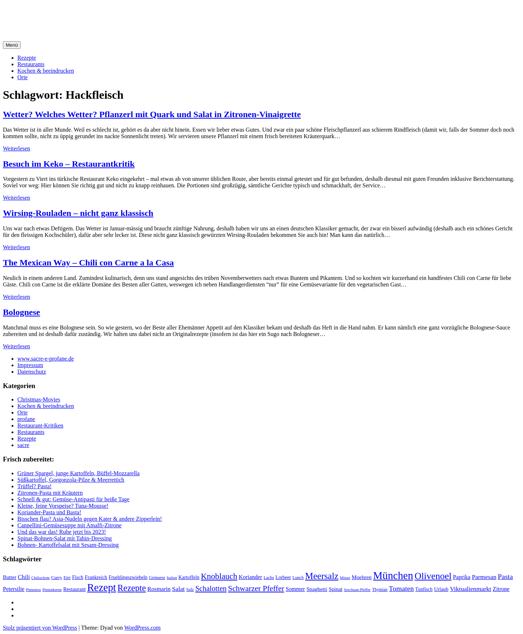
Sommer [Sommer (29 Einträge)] (295, 589)
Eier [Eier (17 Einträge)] (67, 577)
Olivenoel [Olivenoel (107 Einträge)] (432, 576)
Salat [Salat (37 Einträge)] (178, 588)
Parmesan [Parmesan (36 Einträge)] (484, 576)
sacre (23, 445)
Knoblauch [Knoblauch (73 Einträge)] (219, 576)
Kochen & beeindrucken (45, 71)
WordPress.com (142, 628)
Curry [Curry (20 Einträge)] (56, 577)
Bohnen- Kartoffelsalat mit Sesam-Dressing (68, 545)
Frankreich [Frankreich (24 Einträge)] (96, 577)
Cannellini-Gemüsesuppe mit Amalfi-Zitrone (69, 525)
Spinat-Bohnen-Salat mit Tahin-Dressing (64, 538)
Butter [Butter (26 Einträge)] (9, 577)
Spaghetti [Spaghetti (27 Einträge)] (317, 589)
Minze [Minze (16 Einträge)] (345, 577)
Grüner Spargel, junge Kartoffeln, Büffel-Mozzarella (78, 473)
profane (26, 419)
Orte (22, 77)
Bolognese (21, 312)
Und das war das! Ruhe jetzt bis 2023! (61, 532)
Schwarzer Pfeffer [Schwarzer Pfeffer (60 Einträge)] (256, 588)
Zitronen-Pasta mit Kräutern (50, 493)
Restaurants (31, 64)
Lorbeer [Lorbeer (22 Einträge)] (283, 577)
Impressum (30, 365)
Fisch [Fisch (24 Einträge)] (77, 577)
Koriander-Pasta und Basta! (49, 512)
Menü (12, 45)
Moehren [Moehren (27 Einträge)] (362, 577)
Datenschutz (31, 372)
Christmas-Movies (38, 399)
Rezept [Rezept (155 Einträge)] (101, 587)
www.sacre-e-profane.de (45, 359)
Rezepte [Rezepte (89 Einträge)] (132, 588)
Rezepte (26, 58)
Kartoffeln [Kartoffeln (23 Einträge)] (188, 577)
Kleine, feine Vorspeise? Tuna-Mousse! (63, 506)
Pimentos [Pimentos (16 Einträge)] (33, 589)
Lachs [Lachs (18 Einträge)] (268, 577)
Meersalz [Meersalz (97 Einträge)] (321, 576)
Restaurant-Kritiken (40, 425)
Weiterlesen (16, 148)
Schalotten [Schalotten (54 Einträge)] (211, 588)
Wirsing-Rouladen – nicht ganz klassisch (78, 213)
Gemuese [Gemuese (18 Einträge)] (157, 577)
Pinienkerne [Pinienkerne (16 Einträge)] (52, 589)
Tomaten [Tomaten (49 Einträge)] (401, 588)
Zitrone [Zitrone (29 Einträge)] (501, 589)
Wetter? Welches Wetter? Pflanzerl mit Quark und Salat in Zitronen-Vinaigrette (152, 114)
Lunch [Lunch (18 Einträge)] (298, 577)
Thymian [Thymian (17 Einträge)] (379, 589)
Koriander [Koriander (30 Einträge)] (250, 577)
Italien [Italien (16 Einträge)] (171, 577)
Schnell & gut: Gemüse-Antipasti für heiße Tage (73, 499)
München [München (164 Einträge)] (393, 575)
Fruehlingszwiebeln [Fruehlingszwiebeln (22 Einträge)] (128, 577)
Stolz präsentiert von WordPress (40, 628)
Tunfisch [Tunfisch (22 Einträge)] (424, 589)
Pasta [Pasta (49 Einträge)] (505, 576)
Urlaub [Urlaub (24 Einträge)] (441, 589)
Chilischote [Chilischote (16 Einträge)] (40, 577)
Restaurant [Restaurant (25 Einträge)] (74, 589)
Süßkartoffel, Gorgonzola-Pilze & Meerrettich (70, 480)
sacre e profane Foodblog (65, 14)
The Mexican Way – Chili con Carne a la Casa (88, 262)
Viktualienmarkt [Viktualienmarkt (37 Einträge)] (470, 588)
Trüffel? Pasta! (34, 486)
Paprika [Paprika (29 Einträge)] (461, 577)
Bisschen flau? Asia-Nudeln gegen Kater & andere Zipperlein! (89, 519)
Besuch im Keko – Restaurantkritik (69, 164)
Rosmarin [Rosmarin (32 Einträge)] (158, 589)
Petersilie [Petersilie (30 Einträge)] (13, 589)
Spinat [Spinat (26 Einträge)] (335, 589)
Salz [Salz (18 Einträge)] (190, 589)
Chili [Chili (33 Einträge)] (24, 577)
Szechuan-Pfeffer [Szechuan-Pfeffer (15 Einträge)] (357, 590)
